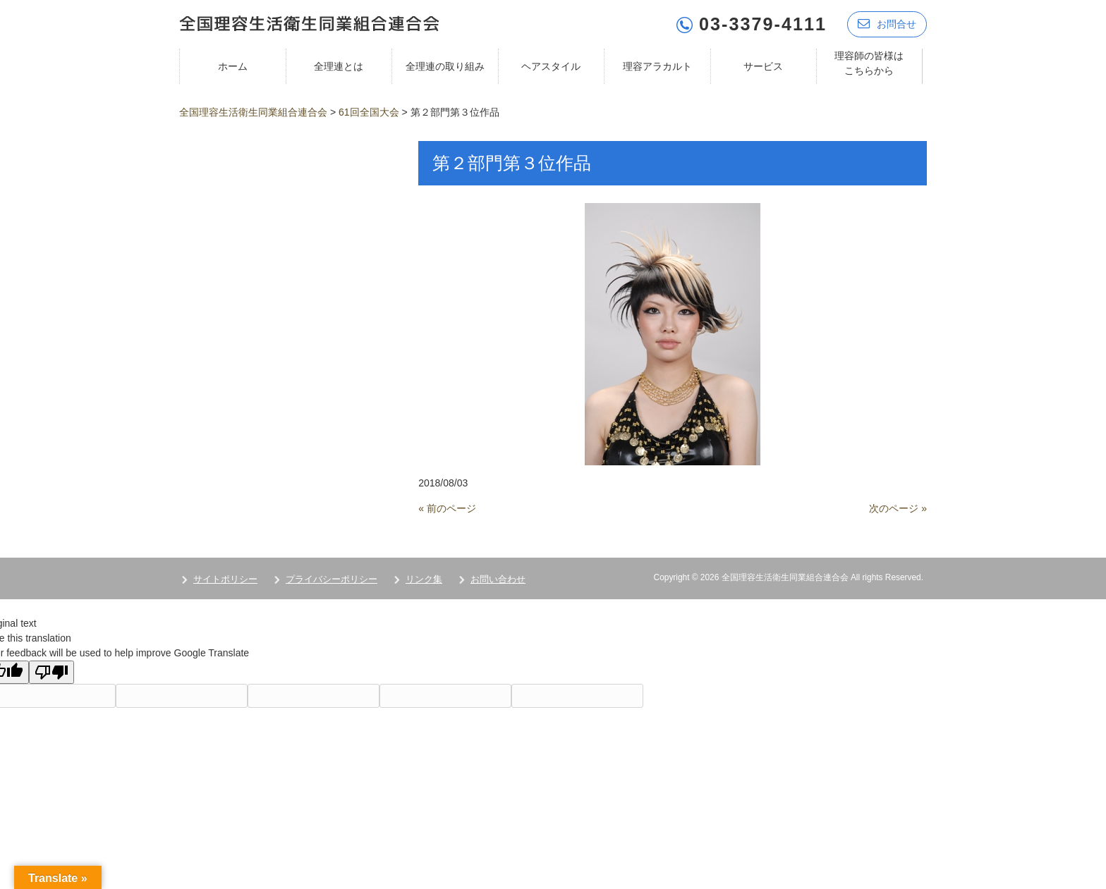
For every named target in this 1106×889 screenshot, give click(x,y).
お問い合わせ (497, 578)
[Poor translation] (51, 671)
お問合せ (887, 23)
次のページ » (898, 507)
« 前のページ (447, 507)
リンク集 (424, 578)
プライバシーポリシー (331, 578)
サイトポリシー (225, 578)
